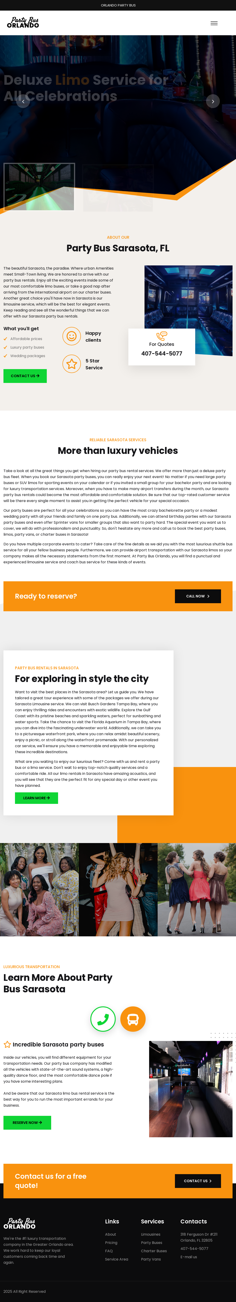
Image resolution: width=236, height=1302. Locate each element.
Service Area (116, 1259)
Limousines (150, 1234)
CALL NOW (195, 596)
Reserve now (27, 1122)
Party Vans (151, 1259)
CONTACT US (25, 376)
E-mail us (188, 1257)
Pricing (111, 1242)
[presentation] (23, 101)
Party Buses (151, 1242)
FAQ (109, 1251)
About (110, 1234)
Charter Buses (154, 1251)
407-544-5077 (161, 353)
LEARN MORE (35, 798)
